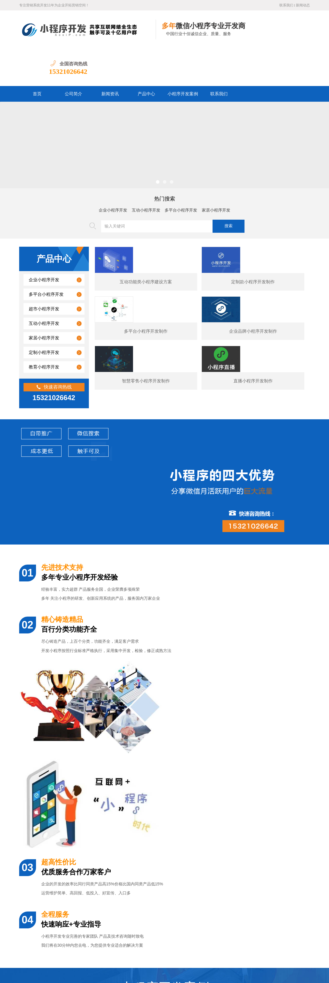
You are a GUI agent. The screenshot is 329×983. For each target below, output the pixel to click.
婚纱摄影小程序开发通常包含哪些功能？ (71, 884)
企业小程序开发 (113, 172)
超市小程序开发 (44, 271)
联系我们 (286, 5)
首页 (37, 56)
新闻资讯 (110, 56)
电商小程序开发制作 (212, 787)
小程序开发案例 (183, 56)
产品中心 (146, 56)
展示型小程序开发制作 (134, 787)
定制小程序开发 (44, 314)
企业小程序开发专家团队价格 (61, 844)
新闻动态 (303, 5)
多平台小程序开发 (181, 172)
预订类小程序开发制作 (291, 787)
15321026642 (291, 33)
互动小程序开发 (146, 172)
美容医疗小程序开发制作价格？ (63, 898)
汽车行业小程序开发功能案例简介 (65, 911)
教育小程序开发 (44, 329)
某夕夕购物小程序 (55, 787)
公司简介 (73, 56)
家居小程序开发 (216, 172)
